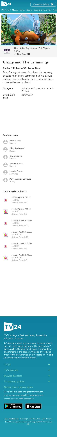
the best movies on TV (23, 354)
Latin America (47, 419)
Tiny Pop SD (23, 54)
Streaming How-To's (42, 10)
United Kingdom (33, 419)
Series (22, 10)
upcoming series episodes (16, 357)
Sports (29, 10)
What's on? (6, 10)
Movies (15, 10)
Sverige (23, 419)
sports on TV (42, 354)
